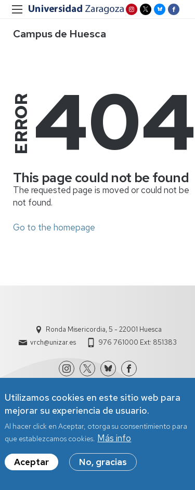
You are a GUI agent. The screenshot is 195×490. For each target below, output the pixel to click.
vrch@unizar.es (53, 342)
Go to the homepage (54, 227)
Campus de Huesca (59, 33)
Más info (114, 441)
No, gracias (103, 465)
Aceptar (31, 465)
